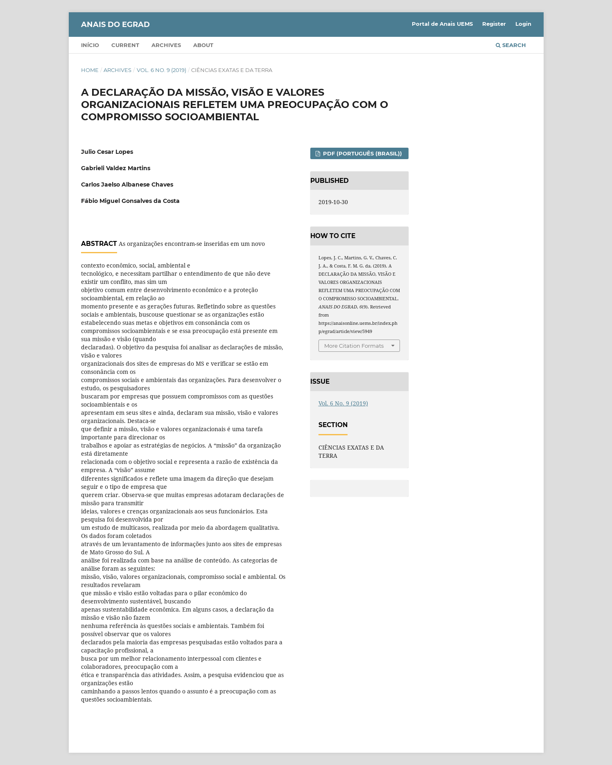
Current (125, 45)
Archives (166, 45)
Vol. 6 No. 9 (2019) (161, 70)
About (203, 45)
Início (90, 45)
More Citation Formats (354, 345)
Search (511, 45)
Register (494, 23)
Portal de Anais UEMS (442, 23)
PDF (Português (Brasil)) (361, 153)
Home (90, 70)
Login (523, 23)
